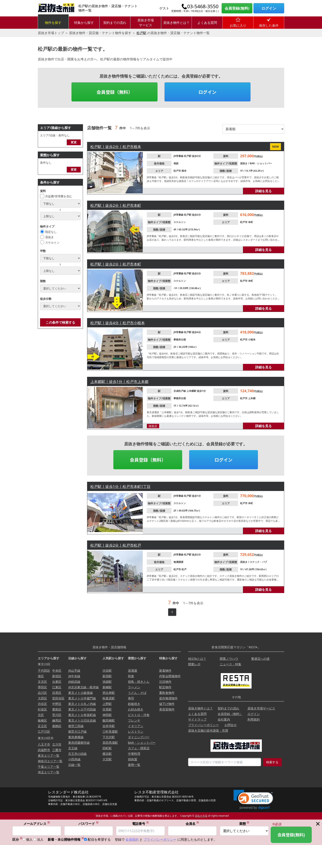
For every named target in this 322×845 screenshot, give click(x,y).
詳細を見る (263, 191)
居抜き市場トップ (51, 33)
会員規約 (132, 839)
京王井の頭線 (77, 754)
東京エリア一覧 (48, 755)
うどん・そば (137, 693)
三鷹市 (56, 750)
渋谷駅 (107, 670)
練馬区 (56, 720)
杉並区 (42, 709)
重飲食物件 (167, 693)
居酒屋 (132, 670)
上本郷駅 (191, 391)
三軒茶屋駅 (110, 731)
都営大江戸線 (77, 731)
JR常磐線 (179, 156)
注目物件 (165, 681)
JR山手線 (74, 670)
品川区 (42, 693)
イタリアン (135, 726)
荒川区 (56, 715)
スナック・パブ (258, 562)
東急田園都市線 (79, 742)
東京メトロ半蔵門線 (82, 698)
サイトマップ (197, 719)
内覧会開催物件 (170, 676)
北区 (41, 715)
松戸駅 (141, 33)
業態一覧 (134, 765)
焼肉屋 (132, 759)
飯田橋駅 (108, 720)
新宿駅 (107, 676)
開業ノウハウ (229, 658)
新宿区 (56, 676)
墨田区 (42, 687)
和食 (131, 676)
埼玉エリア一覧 (48, 772)
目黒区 (56, 693)
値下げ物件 (167, 704)
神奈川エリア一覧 (50, 761)
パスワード (88, 823)
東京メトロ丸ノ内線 (82, 704)
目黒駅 (107, 709)
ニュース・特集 (230, 664)
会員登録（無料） (115, 92)
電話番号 (140, 823)
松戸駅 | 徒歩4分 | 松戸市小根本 (117, 322)
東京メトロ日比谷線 (82, 720)
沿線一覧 (74, 765)
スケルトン (52, 242)
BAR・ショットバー (261, 163)
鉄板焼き (134, 704)
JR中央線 (74, 676)
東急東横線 (76, 737)
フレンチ (134, 720)
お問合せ (230, 725)
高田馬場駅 (110, 742)
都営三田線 (76, 726)
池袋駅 (107, 681)
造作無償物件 (168, 698)
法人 (40, 839)
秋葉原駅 (108, 698)
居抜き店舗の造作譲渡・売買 (208, 730)
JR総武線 (74, 681)
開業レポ (194, 664)
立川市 (56, 744)
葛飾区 (56, 726)
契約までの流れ (114, 22)
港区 (41, 676)
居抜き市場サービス (145, 22)
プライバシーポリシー (203, 725)
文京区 (42, 681)
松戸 (184, 569)
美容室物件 (167, 709)
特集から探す (84, 22)
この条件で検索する (60, 322)
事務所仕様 (180, 339)
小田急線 (74, 759)
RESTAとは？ (197, 658)
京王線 (72, 748)
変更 (74, 142)
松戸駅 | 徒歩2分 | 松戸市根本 (115, 146)
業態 (244, 823)
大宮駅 (107, 759)
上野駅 (107, 704)
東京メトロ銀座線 (80, 693)
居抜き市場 (201, 815)
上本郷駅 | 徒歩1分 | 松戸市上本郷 (119, 381)
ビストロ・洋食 (139, 715)
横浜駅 (107, 754)
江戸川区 (44, 731)
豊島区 (56, 709)
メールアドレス (36, 823)
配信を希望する (99, 839)
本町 (250, 222)
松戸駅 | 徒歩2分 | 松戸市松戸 (115, 545)
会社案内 (224, 719)
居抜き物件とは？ (176, 22)
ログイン (268, 8)
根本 (184, 170)
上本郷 (251, 398)
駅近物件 (165, 687)
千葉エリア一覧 (48, 767)
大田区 (42, 698)
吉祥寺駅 (108, 726)
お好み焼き (135, 709)
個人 (29, 839)
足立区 (42, 726)
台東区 (56, 681)
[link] (253, 799)
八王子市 (44, 744)
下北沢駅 (108, 737)
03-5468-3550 (202, 6)
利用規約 (253, 719)
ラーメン (134, 687)
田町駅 (107, 748)
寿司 (131, 698)
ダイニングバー (139, 737)
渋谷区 (42, 704)
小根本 (251, 339)
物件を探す (53, 22)
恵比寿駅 (108, 693)
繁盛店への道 (260, 658)
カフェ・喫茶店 (139, 748)
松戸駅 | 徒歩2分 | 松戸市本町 (115, 205)
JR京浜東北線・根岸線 (83, 687)
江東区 (56, 687)
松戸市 (178, 170)
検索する (272, 762)
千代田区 (44, 670)
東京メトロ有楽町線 (82, 715)
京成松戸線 (180, 391)
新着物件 (165, 670)
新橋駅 (107, 687)
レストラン (135, 731)
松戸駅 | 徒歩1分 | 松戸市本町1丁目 (120, 486)
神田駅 (107, 715)
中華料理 (134, 754)
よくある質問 (207, 22)
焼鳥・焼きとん (139, 681)
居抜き (49, 237)
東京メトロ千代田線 (82, 709)
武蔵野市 (44, 750)
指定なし (51, 232)
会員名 (192, 823)
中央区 (56, 670)
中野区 (56, 704)
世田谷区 (58, 698)
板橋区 (42, 720)
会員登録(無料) (237, 8)
